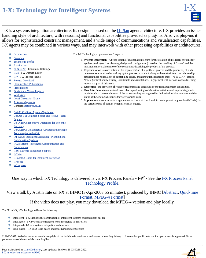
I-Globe (18, 154)
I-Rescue (18, 161)
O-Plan (123, 30)
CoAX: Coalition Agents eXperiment (34, 112)
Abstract (170, 192)
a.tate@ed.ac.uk (32, 105)
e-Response (20, 165)
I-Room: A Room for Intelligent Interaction (37, 157)
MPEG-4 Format (108, 197)
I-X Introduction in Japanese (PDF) (21, 252)
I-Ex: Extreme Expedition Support (32, 150)
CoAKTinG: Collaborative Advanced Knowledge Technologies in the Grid (40, 131)
